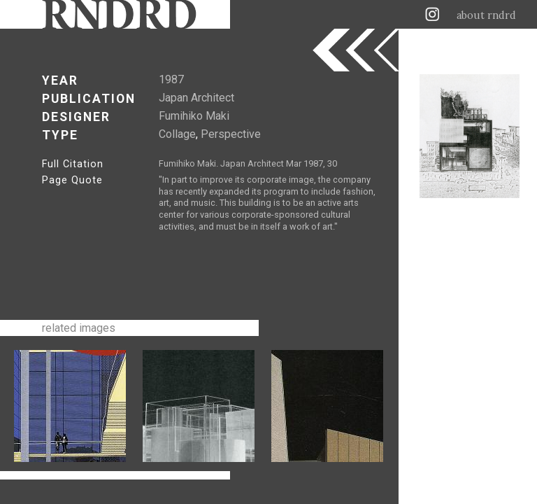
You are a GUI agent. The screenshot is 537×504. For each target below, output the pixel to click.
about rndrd (486, 15)
